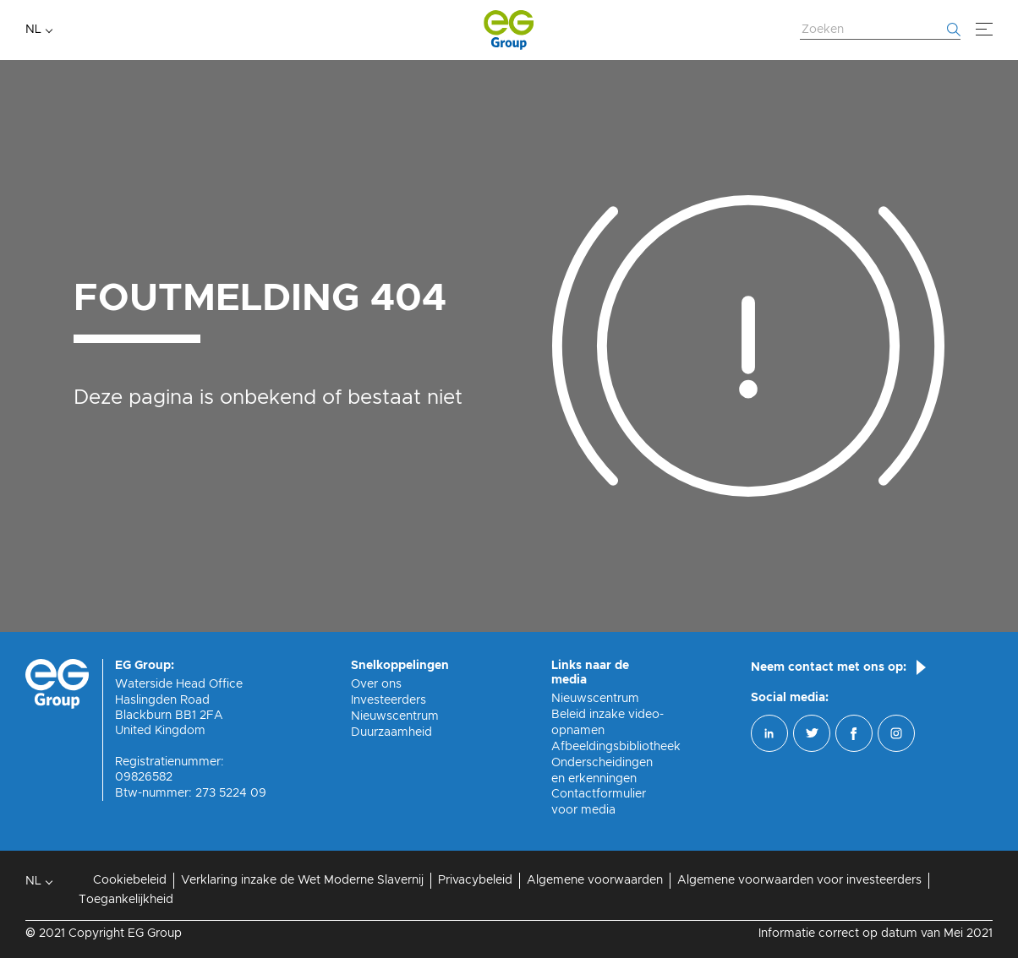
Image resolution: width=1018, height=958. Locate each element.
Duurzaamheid (391, 732)
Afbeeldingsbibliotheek (616, 747)
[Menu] (984, 29)
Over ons (376, 684)
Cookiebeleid (130, 880)
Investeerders (388, 700)
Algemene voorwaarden (595, 880)
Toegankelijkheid (126, 900)
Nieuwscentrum (395, 716)
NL (33, 29)
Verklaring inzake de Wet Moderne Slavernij (302, 880)
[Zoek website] (880, 30)
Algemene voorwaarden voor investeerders (799, 880)
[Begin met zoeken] (954, 29)
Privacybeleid (475, 880)
